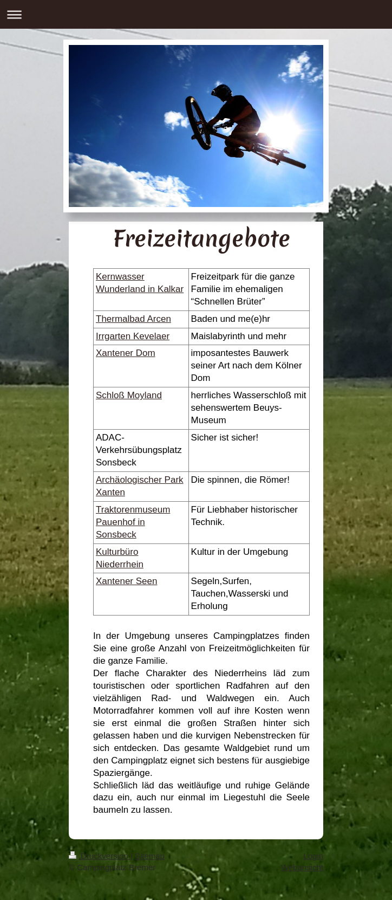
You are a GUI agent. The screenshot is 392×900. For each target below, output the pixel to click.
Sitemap (150, 855)
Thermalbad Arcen (133, 319)
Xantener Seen (126, 581)
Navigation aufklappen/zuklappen (196, 14)
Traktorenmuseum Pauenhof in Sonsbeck (133, 522)
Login (313, 855)
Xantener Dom (125, 353)
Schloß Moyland (129, 395)
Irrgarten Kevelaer (132, 336)
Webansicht (302, 867)
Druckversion (99, 855)
